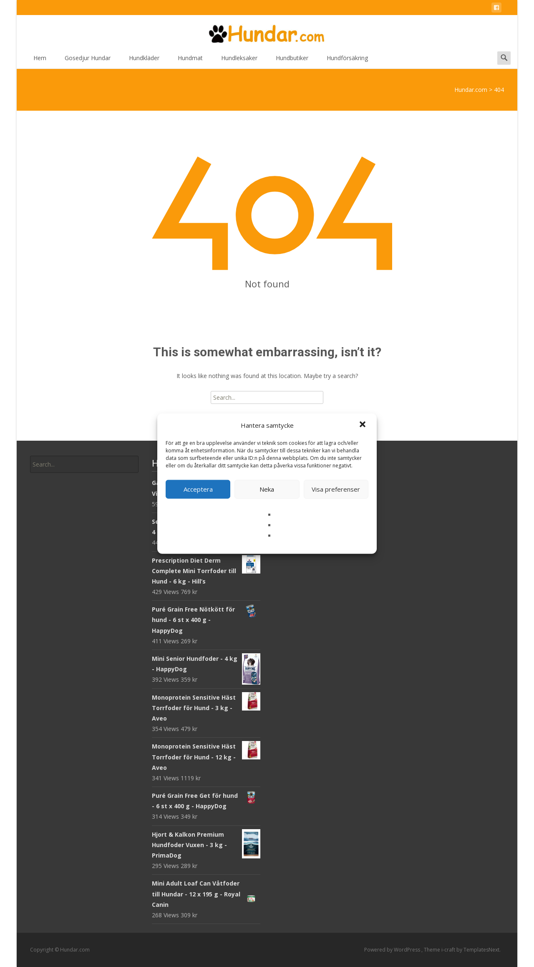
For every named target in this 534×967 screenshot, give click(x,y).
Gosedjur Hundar (88, 61)
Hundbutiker (292, 61)
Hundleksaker (239, 61)
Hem (39, 61)
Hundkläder (144, 61)
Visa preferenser (336, 489)
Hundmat (190, 61)
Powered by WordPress (392, 949)
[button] (363, 425)
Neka (266, 489)
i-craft (448, 949)
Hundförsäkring (347, 61)
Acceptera (198, 489)
